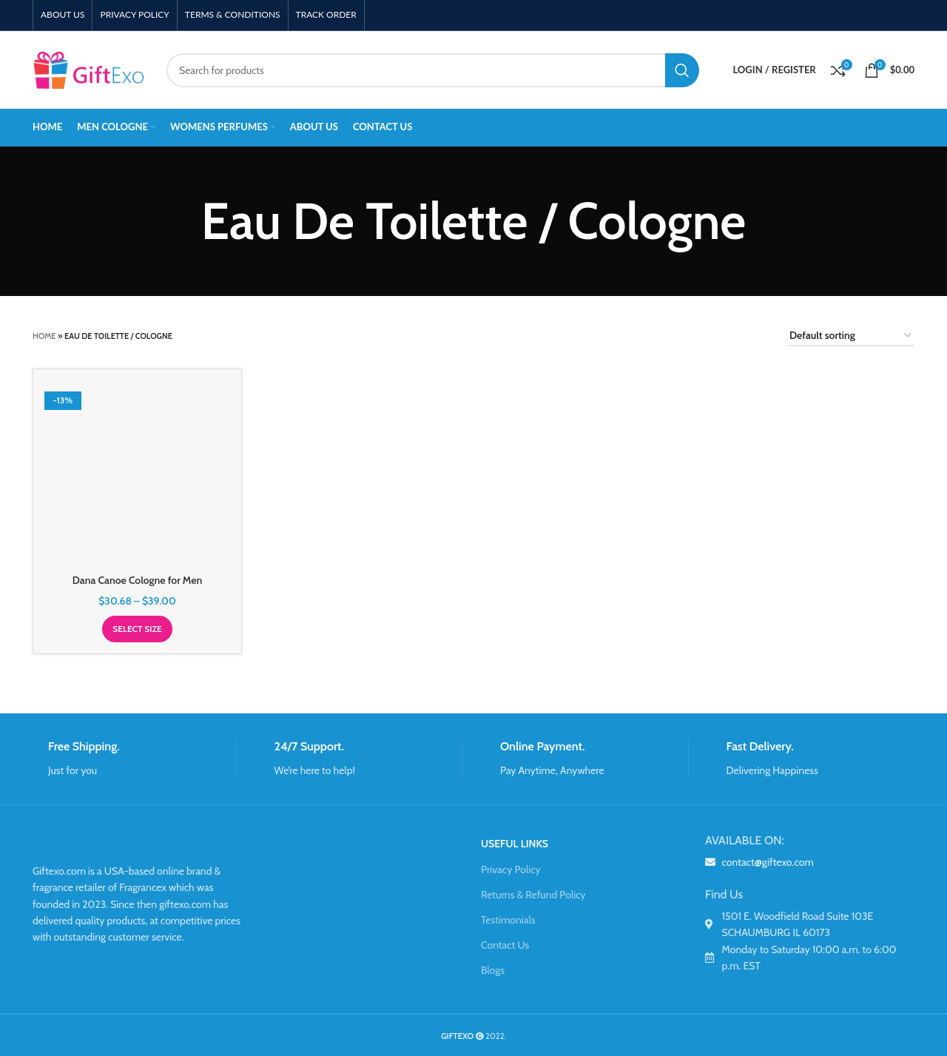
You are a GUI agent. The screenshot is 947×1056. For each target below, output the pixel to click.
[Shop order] (851, 336)
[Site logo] (88, 68)
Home (44, 336)
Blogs (493, 970)
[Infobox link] (134, 758)
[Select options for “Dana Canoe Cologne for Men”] (137, 629)
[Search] (432, 70)
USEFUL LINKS (514, 843)
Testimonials (508, 919)
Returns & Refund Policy (533, 894)
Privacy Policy (511, 869)
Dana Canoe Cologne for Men (137, 580)
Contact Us (505, 945)
